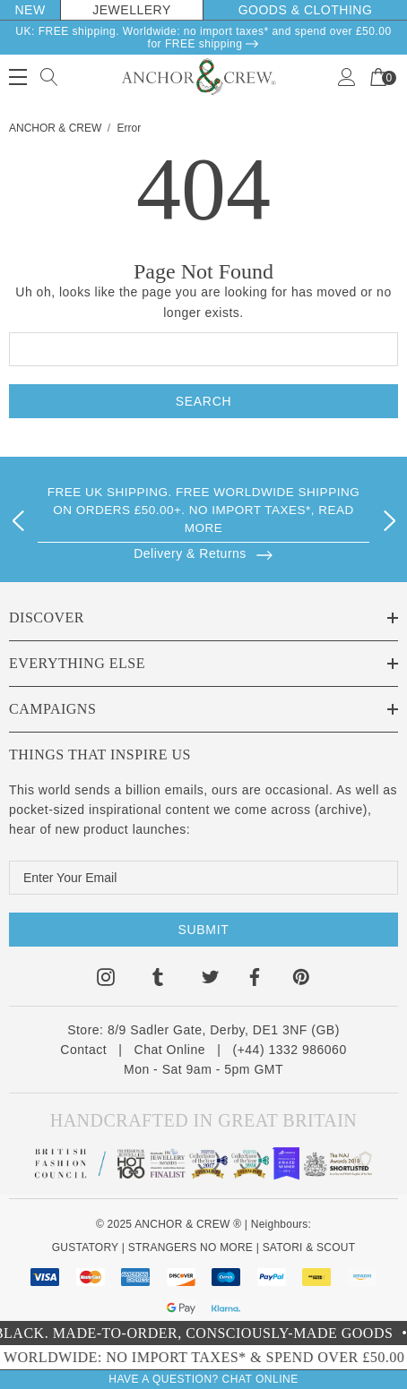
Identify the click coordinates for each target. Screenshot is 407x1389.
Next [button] (389, 518)
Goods (264, 10)
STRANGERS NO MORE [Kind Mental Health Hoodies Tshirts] (190, 1247)
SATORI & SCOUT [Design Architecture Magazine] (309, 1247)
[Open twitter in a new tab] (210, 979)
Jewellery (131, 10)
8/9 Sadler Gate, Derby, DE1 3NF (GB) (224, 1030)
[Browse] (204, 553)
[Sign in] (347, 75)
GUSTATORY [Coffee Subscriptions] (85, 1247)
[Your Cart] (378, 75)
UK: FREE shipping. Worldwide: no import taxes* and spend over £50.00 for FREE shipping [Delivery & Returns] (203, 37)
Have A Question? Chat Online (203, 1379)
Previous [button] (18, 518)
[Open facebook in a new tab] (254, 979)
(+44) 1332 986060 (289, 1049)
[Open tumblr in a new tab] (157, 979)
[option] (203, 517)
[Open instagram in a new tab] (106, 979)
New (29, 10)
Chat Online (169, 1049)
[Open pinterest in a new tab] (301, 979)
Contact (83, 1049)
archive (341, 809)
